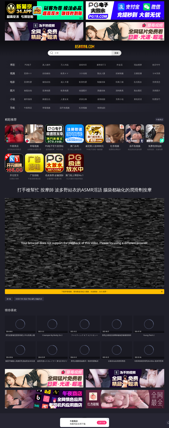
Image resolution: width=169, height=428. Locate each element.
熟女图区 (138, 90)
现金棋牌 (138, 64)
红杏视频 (83, 107)
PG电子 (28, 64)
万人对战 (65, 64)
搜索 (116, 53)
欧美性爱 (83, 82)
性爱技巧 (156, 99)
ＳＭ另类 (156, 73)
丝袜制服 (120, 73)
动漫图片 (83, 90)
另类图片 (156, 90)
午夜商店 (28, 107)
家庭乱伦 (46, 99)
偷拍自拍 (46, 82)
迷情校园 (101, 99)
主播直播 (138, 73)
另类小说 (120, 99)
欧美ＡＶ (65, 73)
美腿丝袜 (101, 90)
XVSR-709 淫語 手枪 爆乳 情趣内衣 (29, 299)
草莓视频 (46, 107)
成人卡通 (65, 82)
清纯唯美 (120, 90)
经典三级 (120, 82)
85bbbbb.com (84, 46)
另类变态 (156, 82)
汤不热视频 (64, 107)
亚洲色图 (46, 90)
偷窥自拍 (28, 90)
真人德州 (46, 64)
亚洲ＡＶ (28, 73)
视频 (12, 73)
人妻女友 (65, 99)
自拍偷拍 (46, 73)
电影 (12, 82)
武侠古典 (83, 99)
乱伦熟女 (138, 82)
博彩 (12, 64)
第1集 (9, 299)
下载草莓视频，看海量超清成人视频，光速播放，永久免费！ (112, 291)
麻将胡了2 (101, 64)
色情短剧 (101, 107)
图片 (12, 90)
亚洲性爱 (28, 82)
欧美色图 (65, 90)
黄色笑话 (138, 99)
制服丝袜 (101, 82)
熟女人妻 (101, 73)
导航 (12, 107)
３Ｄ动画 (83, 73)
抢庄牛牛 (156, 64)
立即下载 (101, 422)
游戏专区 (83, 64)
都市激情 (28, 99)
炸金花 (120, 64)
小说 (12, 99)
